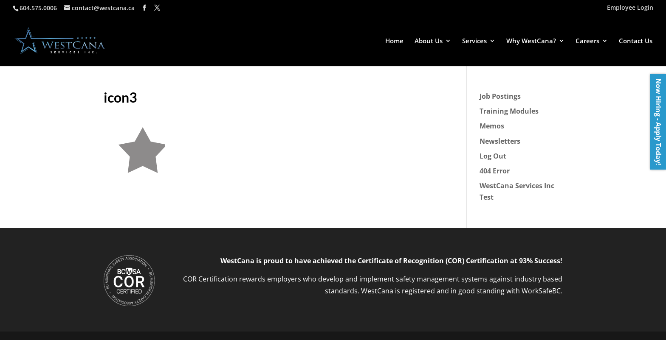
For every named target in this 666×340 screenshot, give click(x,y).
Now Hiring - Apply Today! (658, 121)
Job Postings (500, 96)
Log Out (493, 156)
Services (474, 41)
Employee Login (630, 8)
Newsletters (500, 141)
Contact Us (635, 41)
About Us (429, 41)
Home (394, 41)
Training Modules (509, 111)
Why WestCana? (531, 41)
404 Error (495, 171)
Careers (587, 41)
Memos (492, 126)
